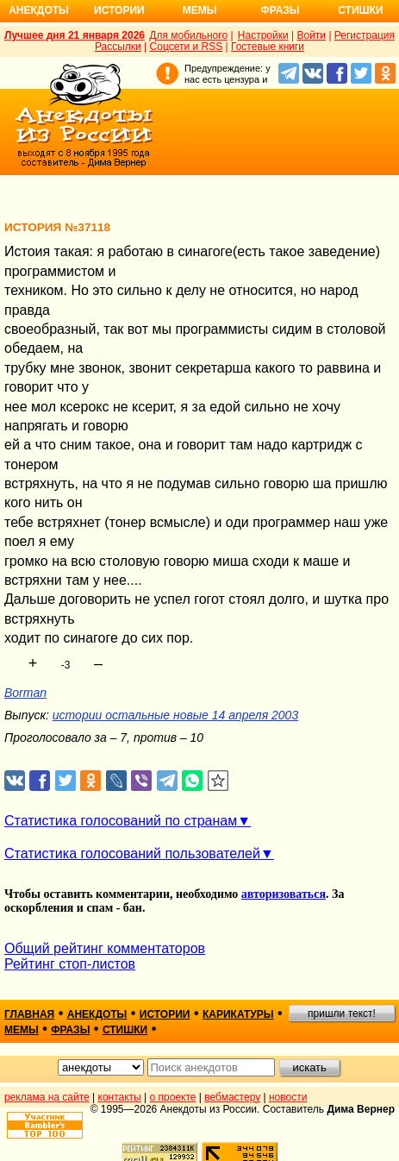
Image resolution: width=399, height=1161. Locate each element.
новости (288, 1097)
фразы (70, 1030)
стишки (125, 1030)
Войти (311, 35)
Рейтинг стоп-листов (69, 964)
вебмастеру (232, 1097)
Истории (119, 10)
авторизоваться (283, 894)
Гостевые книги (267, 47)
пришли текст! (342, 1013)
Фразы (279, 10)
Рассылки (118, 47)
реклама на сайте (47, 1097)
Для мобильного (188, 35)
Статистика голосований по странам (120, 820)
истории (165, 1014)
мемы (21, 1030)
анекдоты (97, 1014)
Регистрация (364, 35)
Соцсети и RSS (186, 47)
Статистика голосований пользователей (132, 853)
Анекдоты (39, 10)
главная (29, 1014)
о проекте (173, 1097)
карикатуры (238, 1014)
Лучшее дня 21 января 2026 (74, 35)
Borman (25, 693)
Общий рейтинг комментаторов (104, 948)
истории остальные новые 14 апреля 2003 (175, 715)
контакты (119, 1097)
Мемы (200, 10)
